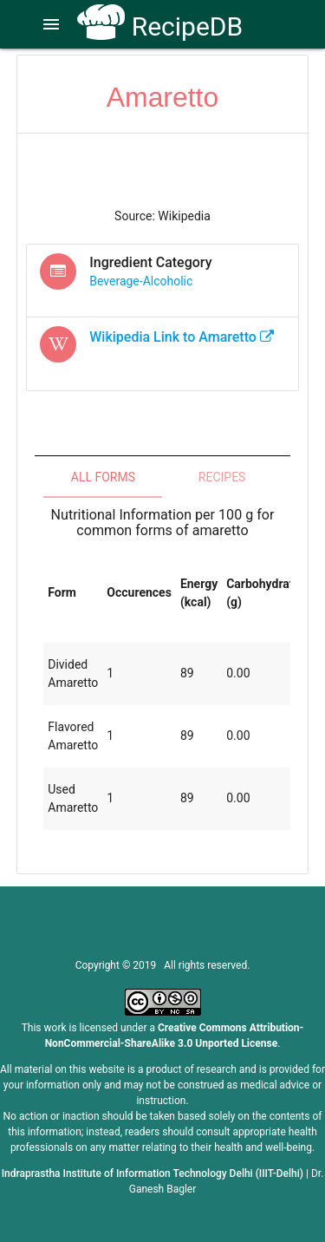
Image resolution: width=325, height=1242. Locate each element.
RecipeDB (160, 26)
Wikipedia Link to (181, 337)
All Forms (103, 477)
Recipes (222, 477)
